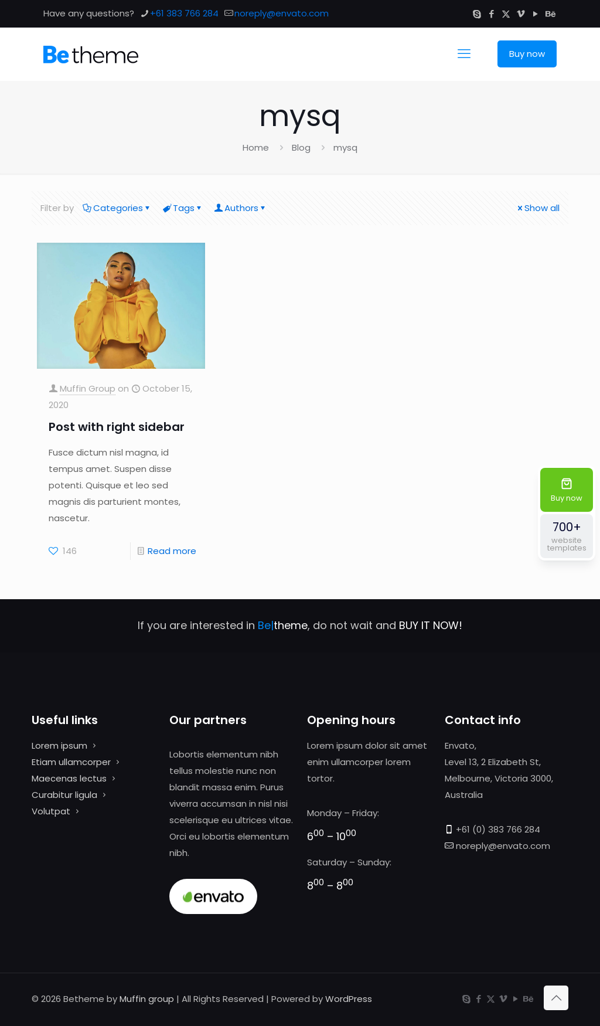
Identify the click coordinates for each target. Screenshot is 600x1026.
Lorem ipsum (59, 745)
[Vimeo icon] (520, 14)
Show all (538, 208)
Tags (182, 208)
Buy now (527, 53)
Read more (172, 551)
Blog (301, 147)
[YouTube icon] (535, 14)
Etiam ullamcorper (71, 762)
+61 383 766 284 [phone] (184, 13)
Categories (117, 208)
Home (256, 147)
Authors (240, 208)
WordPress (348, 999)
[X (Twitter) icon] (506, 14)
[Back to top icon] (556, 998)
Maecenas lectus (69, 778)
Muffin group (147, 999)
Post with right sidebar (117, 427)
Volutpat (51, 811)
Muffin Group (87, 388)
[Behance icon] (550, 14)
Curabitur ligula (64, 795)
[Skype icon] (476, 14)
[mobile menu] (464, 54)
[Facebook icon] (491, 14)
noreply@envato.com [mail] (281, 13)
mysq (345, 147)
